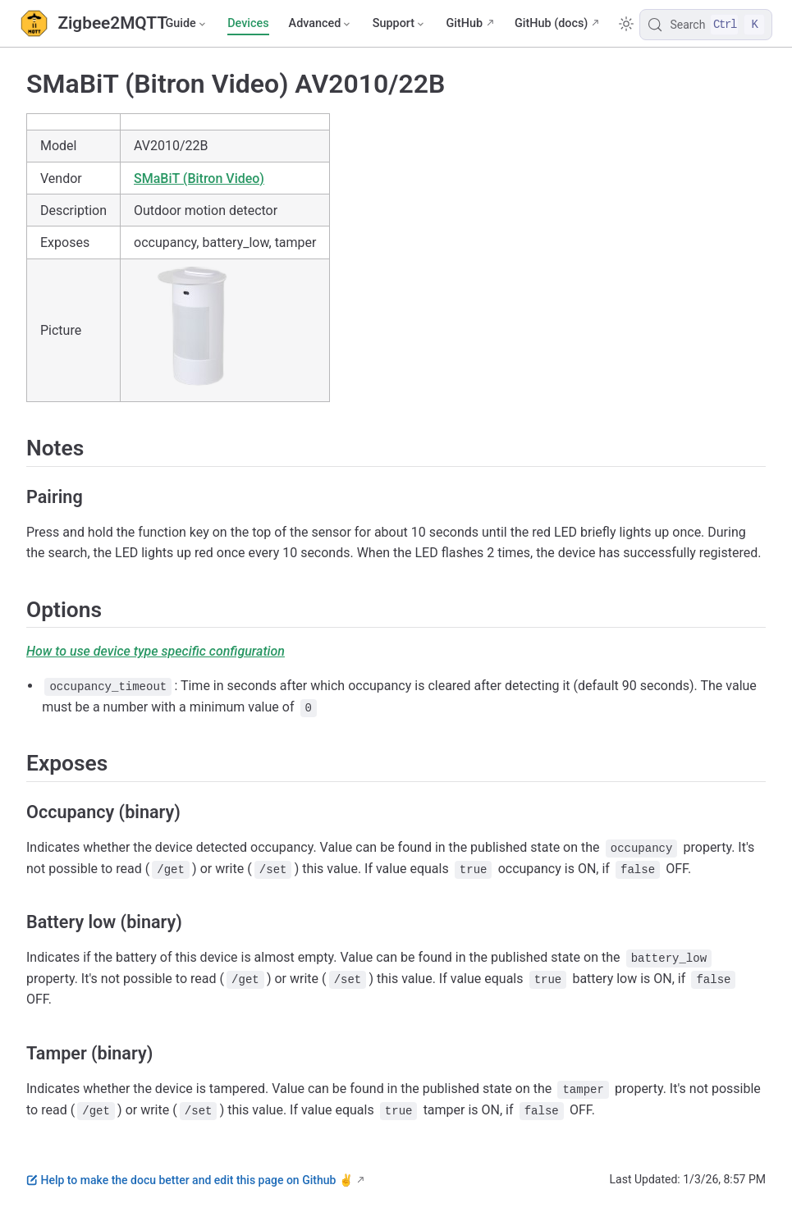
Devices (247, 23)
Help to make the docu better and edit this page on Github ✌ (189, 1180)
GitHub (464, 23)
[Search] (705, 24)
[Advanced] (321, 24)
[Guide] (186, 24)
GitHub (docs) (551, 23)
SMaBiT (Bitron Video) (199, 178)
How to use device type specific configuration (155, 651)
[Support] (400, 24)
